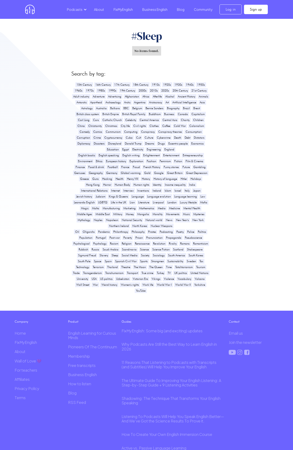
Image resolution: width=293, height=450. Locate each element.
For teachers (26, 370)
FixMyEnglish (123, 9)
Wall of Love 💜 (28, 360)
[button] (76, 9)
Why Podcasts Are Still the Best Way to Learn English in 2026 (169, 346)
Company (21, 321)
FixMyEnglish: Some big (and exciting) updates (162, 331)
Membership (79, 356)
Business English (154, 9)
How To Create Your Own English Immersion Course (167, 434)
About (99, 9)
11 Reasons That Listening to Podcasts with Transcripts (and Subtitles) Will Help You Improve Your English (169, 364)
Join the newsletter (245, 342)
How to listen (79, 383)
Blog (180, 9)
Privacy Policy (27, 388)
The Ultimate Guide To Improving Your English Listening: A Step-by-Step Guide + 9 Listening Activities (171, 382)
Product (73, 321)
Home (20, 333)
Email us (236, 333)
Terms (20, 397)
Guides (126, 321)
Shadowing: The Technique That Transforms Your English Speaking (171, 400)
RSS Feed (77, 402)
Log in (231, 9)
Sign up (256, 9)
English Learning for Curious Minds (92, 335)
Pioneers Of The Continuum (92, 346)
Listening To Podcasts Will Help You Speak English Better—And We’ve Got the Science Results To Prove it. (173, 418)
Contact (234, 321)
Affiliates (22, 379)
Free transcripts (82, 365)
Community (203, 9)
